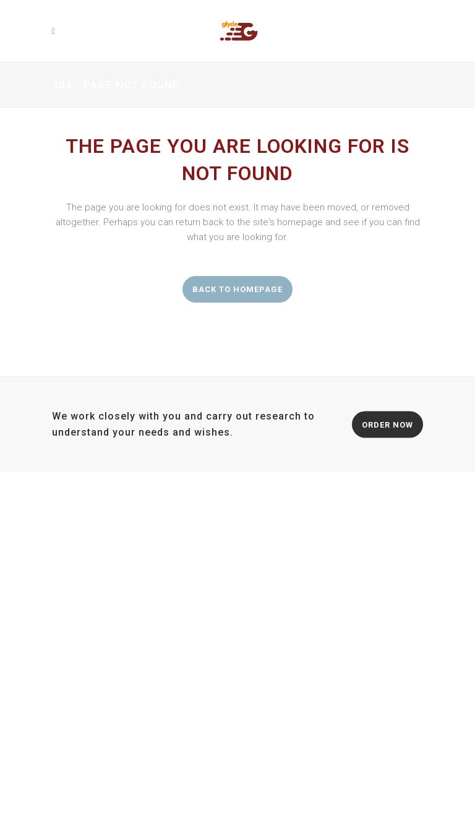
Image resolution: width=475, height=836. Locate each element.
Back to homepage (237, 289)
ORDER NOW (387, 424)
